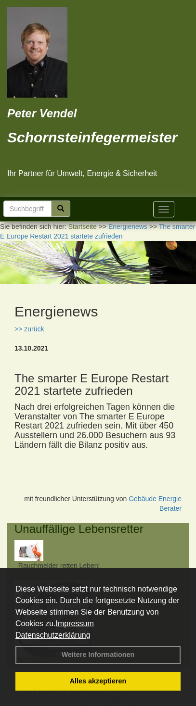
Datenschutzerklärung (53, 635)
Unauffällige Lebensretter (79, 528)
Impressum (75, 623)
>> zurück (29, 329)
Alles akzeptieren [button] (98, 681)
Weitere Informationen (98, 654)
